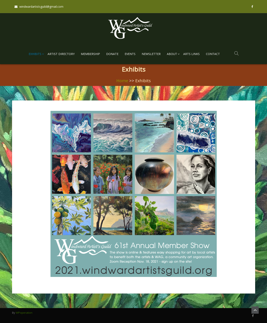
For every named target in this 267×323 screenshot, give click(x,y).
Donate (112, 54)
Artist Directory (61, 54)
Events (130, 54)
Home (122, 80)
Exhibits (35, 54)
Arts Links (191, 54)
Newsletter (151, 54)
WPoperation (24, 312)
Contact (213, 54)
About (172, 54)
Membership (90, 54)
